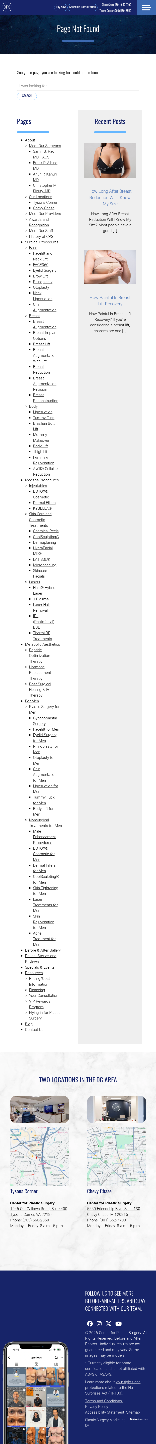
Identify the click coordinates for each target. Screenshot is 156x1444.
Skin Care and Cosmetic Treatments (40, 519)
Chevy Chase (43, 207)
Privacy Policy (97, 1406)
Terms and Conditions (104, 1400)
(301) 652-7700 (115, 5)
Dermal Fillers (44, 502)
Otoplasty (41, 287)
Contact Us (34, 1029)
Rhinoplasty (42, 281)
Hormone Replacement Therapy (40, 672)
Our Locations (40, 196)
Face (33, 247)
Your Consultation (43, 995)
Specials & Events (40, 967)
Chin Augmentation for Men (44, 774)
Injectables (38, 485)
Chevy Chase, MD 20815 (107, 1214)
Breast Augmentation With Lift (44, 355)
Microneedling (44, 564)
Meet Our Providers (45, 213)
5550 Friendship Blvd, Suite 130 (113, 1208)
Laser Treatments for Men (45, 904)
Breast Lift (41, 343)
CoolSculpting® (46, 536)
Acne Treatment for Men (44, 939)
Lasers (34, 581)
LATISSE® (41, 559)
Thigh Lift (40, 451)
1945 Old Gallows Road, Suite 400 (38, 1208)
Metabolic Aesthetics (42, 644)
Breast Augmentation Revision (44, 383)
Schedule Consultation (81, 7)
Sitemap (133, 1412)
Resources (34, 972)
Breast (34, 315)
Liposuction (42, 411)
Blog (29, 1023)
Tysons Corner (45, 202)
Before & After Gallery (43, 950)
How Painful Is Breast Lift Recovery (110, 300)
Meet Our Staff (41, 230)
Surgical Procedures (41, 241)
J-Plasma (41, 598)
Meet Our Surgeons (45, 145)
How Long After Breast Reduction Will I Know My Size (110, 197)
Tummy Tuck (43, 417)
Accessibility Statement (105, 1412)
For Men (32, 700)
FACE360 (40, 264)
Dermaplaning (44, 542)
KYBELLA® (42, 508)
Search (27, 96)
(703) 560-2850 (114, 11)
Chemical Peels (46, 530)
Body (33, 406)
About (30, 139)
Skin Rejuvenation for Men (43, 922)
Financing (37, 989)
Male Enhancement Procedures (44, 837)
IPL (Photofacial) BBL (43, 621)
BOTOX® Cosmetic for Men (44, 854)
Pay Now (59, 7)
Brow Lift (40, 275)
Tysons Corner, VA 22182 (31, 1214)
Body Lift (40, 445)
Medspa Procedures (42, 479)
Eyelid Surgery (44, 270)
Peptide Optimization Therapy (39, 655)
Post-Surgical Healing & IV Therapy (40, 689)
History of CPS (41, 236)
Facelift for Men (46, 729)
